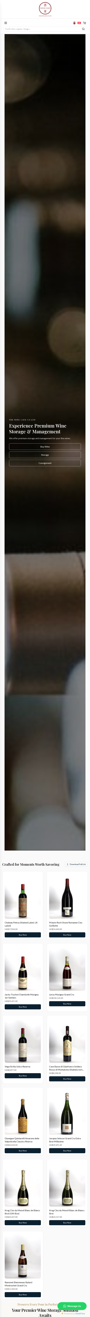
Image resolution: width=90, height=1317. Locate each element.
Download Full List (76, 864)
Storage (45, 454)
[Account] (74, 22)
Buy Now (23, 935)
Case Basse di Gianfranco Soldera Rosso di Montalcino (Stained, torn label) (65, 1069)
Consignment (45, 463)
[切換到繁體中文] (79, 23)
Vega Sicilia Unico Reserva (17, 1066)
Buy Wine (45, 446)
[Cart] (85, 23)
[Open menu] (6, 23)
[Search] (83, 29)
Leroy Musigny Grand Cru (61, 994)
